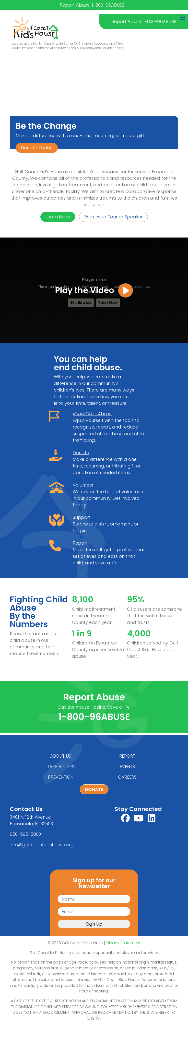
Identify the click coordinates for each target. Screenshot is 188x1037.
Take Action (61, 766)
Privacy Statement (123, 943)
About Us (60, 756)
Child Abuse (92, 416)
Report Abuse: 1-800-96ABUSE (143, 21)
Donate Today (37, 148)
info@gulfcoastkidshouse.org (42, 845)
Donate (81, 455)
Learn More (58, 217)
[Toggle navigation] (182, 18)
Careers (127, 777)
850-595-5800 (25, 834)
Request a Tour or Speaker (113, 217)
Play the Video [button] (94, 290)
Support (82, 519)
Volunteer (83, 487)
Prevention (60, 777)
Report (80, 545)
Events (127, 766)
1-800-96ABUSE (94, 716)
